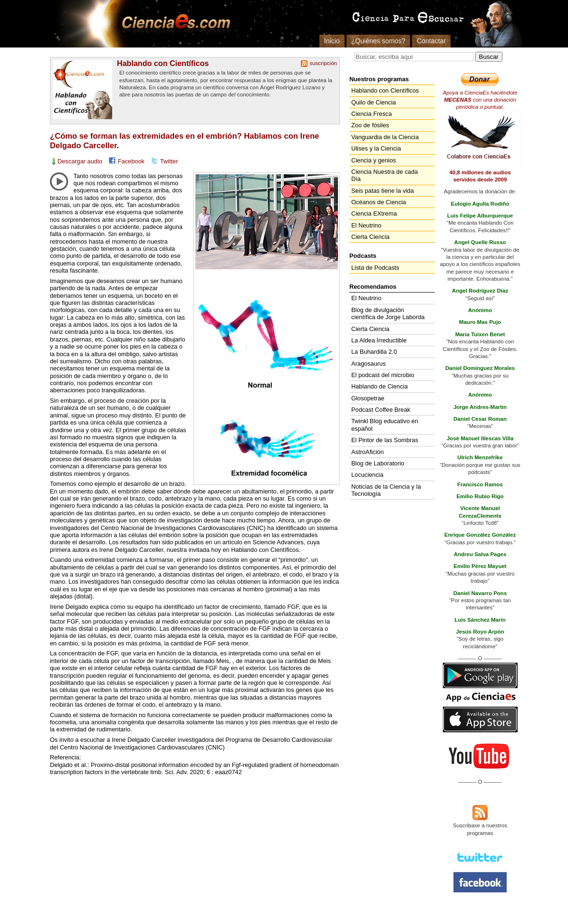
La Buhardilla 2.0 (374, 351)
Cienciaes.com (173, 23)
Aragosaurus (368, 363)
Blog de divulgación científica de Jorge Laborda (387, 313)
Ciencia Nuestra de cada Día (384, 175)
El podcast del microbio (382, 375)
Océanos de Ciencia (378, 202)
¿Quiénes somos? (378, 41)
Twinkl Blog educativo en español (384, 424)
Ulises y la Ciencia (376, 148)
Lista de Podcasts (375, 267)
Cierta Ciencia (370, 236)
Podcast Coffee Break (380, 409)
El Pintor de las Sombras (384, 440)
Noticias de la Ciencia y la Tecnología (386, 490)
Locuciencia (367, 474)
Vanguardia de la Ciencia (385, 137)
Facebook (131, 161)
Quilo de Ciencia (373, 102)
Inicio (332, 41)
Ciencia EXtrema (374, 213)
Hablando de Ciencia (379, 386)
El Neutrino (366, 225)
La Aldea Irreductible (379, 340)
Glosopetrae (368, 398)
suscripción (323, 63)
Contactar (431, 41)
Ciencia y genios (373, 160)
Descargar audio (80, 161)
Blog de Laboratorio (377, 463)
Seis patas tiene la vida (382, 190)
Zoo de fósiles (370, 125)
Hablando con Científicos (163, 63)
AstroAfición (367, 451)
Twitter (169, 161)
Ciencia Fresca (371, 113)
